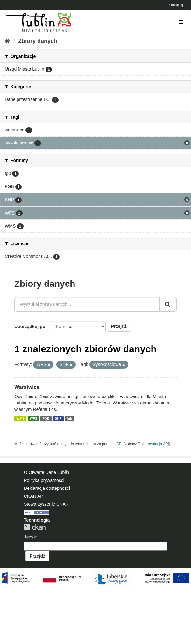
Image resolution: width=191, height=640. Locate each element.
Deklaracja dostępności (47, 488)
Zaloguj (175, 5)
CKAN (35, 527)
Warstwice (26, 387)
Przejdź (119, 326)
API (120, 444)
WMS (20, 418)
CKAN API (34, 496)
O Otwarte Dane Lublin (46, 472)
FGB (45, 418)
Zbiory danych (37, 41)
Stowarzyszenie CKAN (46, 504)
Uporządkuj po (29, 326)
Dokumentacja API (153, 444)
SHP (58, 418)
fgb (69, 418)
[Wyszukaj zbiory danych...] (87, 304)
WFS (33, 418)
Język (30, 536)
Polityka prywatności (44, 480)
